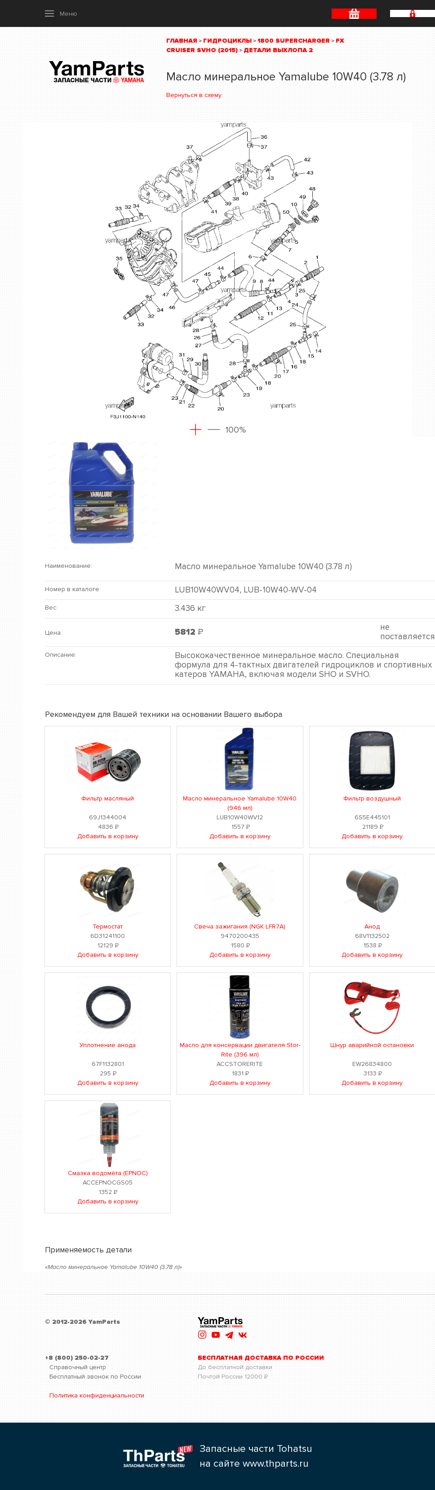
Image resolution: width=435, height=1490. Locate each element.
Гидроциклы (227, 40)
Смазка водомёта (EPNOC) (108, 1173)
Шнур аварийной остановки (372, 1045)
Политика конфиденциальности (96, 1395)
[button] (61, 13)
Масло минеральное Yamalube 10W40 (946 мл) (240, 803)
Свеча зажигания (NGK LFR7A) (239, 926)
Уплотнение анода (108, 1045)
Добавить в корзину (107, 836)
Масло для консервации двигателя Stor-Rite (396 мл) (240, 1049)
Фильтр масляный (107, 798)
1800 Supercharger (293, 40)
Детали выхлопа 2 (278, 50)
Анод (372, 926)
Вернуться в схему (194, 95)
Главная (181, 40)
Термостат (108, 926)
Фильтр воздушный (372, 798)
